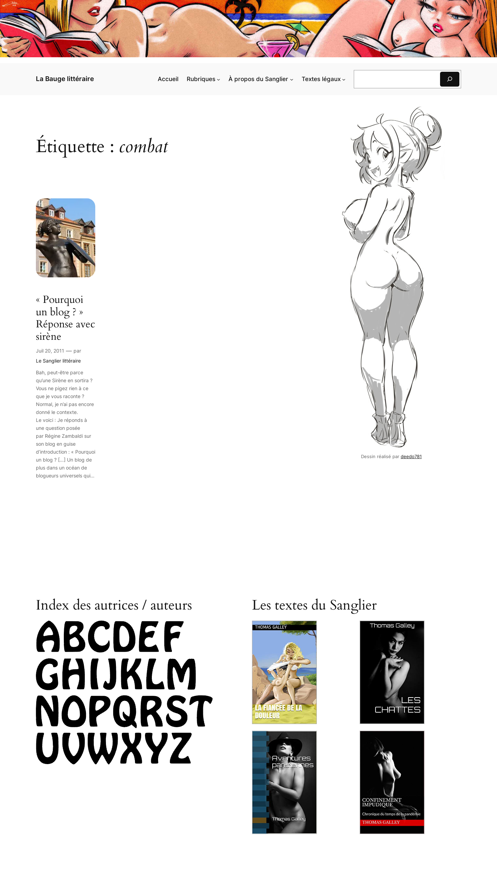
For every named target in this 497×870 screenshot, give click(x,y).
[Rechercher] (449, 79)
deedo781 (411, 456)
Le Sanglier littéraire (58, 361)
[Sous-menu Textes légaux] (343, 79)
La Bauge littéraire (65, 79)
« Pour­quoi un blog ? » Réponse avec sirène (65, 318)
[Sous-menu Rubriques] (218, 79)
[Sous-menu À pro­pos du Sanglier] (291, 79)
